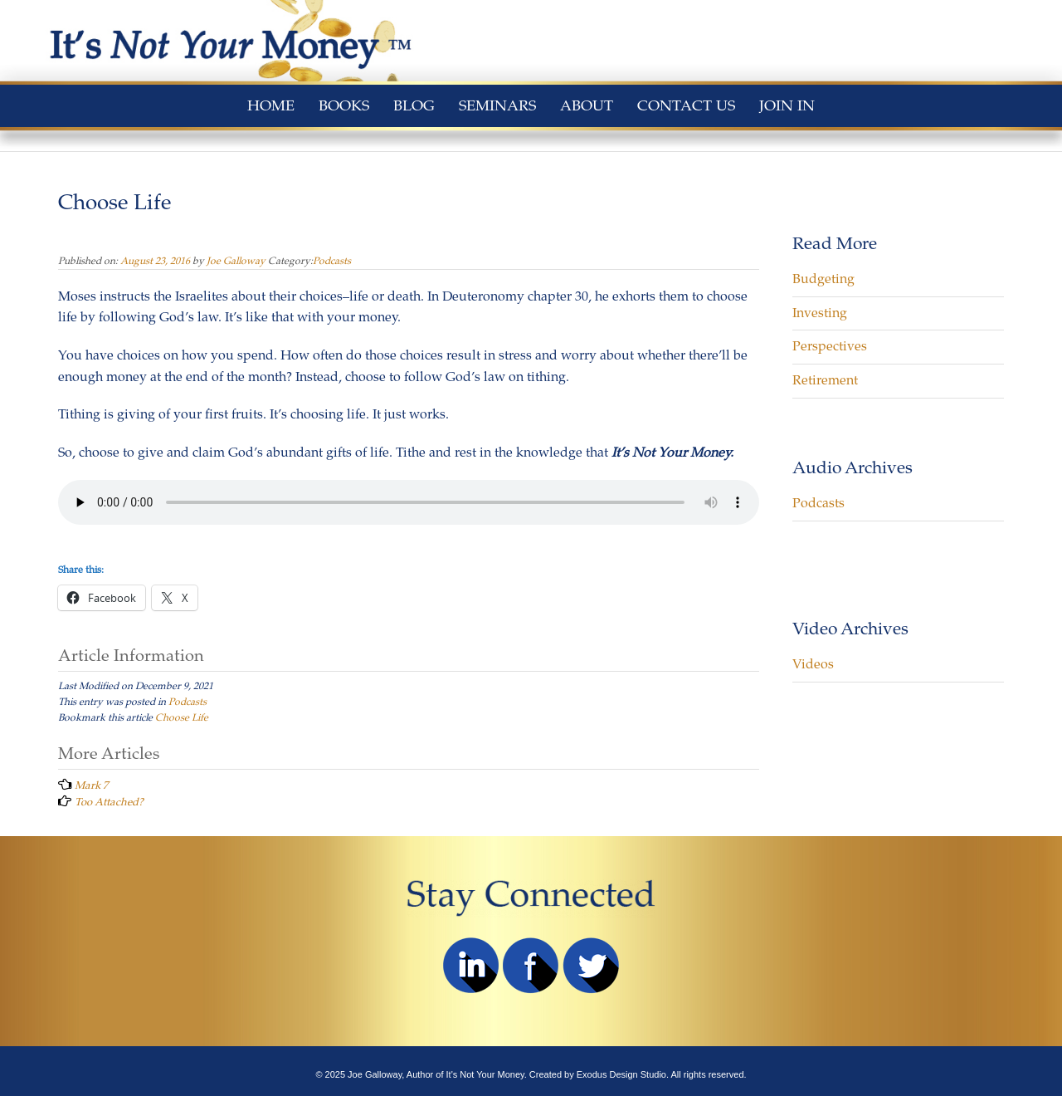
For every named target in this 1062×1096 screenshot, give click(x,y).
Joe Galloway (236, 261)
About (586, 105)
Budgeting (823, 279)
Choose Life (181, 717)
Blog (414, 105)
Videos (813, 664)
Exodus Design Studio (621, 1074)
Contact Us (686, 105)
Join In (787, 105)
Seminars (497, 105)
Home (271, 105)
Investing (819, 313)
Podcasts (332, 261)
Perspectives (829, 346)
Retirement (825, 380)
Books (344, 105)
